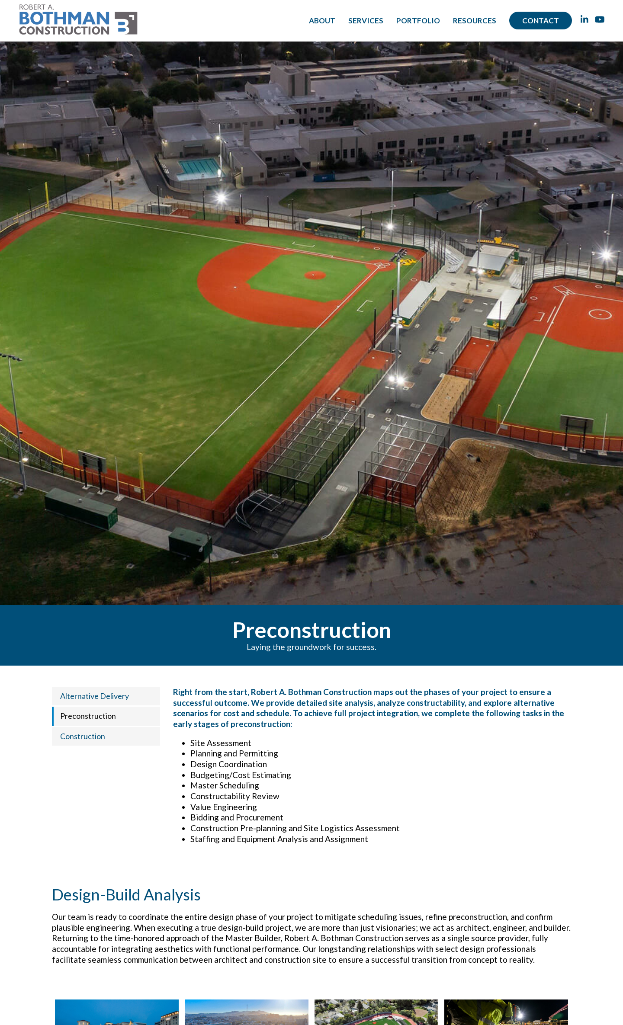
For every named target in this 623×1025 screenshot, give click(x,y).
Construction (82, 736)
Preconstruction (88, 716)
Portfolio (418, 20)
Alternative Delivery (94, 696)
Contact (540, 20)
